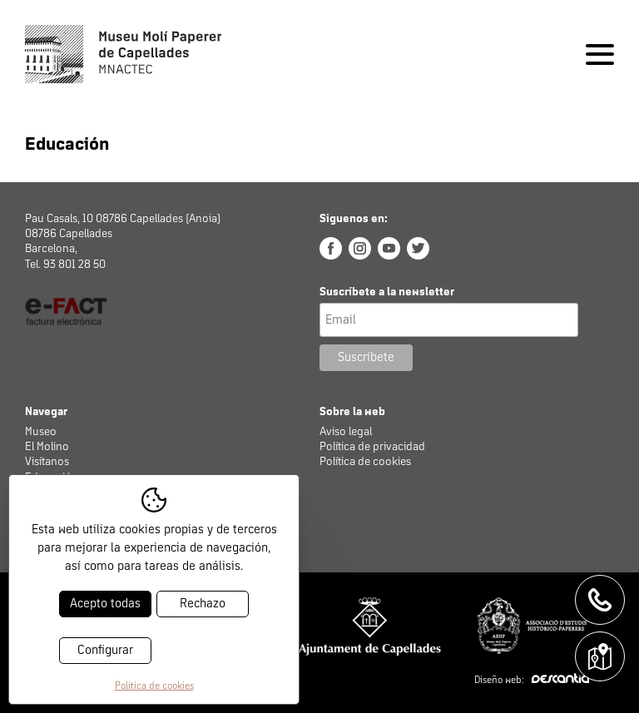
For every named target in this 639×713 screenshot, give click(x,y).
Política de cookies (365, 462)
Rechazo (202, 603)
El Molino (47, 447)
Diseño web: (531, 681)
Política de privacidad (372, 447)
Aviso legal (346, 432)
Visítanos (47, 462)
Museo (41, 432)
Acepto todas (105, 603)
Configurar (105, 650)
